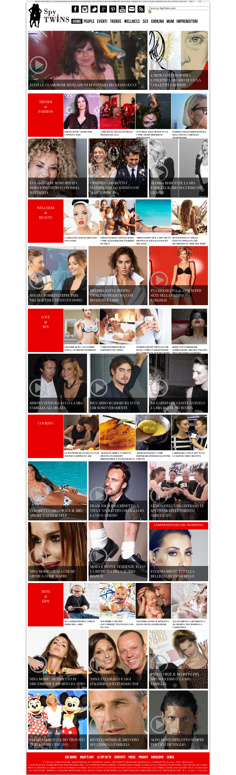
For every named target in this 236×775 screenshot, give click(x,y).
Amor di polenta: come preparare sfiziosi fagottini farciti (153, 456)
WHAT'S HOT (87, 757)
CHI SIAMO (71, 757)
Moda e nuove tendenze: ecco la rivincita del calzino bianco (117, 571)
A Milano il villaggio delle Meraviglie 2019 (116, 133)
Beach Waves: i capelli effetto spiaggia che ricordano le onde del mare (189, 240)
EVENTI (102, 22)
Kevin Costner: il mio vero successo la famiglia (114, 742)
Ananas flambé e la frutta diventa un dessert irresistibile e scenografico (117, 456)
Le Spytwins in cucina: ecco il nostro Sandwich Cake (82, 454)
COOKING (157, 22)
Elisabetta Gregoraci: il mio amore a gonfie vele (56, 513)
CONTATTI (119, 757)
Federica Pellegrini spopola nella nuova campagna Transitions (189, 134)
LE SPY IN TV (104, 757)
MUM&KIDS (45, 596)
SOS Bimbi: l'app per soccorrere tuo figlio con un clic (116, 624)
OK (200, 1)
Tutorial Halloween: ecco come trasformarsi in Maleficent (152, 134)
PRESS (132, 757)
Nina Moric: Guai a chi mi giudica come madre (52, 573)
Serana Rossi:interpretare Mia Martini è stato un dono (56, 297)
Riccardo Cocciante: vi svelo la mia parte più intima (178, 405)
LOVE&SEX (45, 322)
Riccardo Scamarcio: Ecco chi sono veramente (115, 405)
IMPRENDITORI (187, 22)
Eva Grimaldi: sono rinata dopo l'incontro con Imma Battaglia (54, 187)
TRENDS (116, 22)
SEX (145, 22)
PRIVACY (143, 757)
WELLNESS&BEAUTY (45, 212)
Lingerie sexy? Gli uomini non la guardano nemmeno (80, 348)
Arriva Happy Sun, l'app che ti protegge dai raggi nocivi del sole (153, 240)
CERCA (170, 757)
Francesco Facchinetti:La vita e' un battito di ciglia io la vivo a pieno (117, 510)
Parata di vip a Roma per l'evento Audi (78, 133)
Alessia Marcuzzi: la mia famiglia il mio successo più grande (177, 187)
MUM (170, 22)
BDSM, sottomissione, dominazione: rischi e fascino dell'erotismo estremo (189, 350)
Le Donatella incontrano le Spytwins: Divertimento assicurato (177, 510)
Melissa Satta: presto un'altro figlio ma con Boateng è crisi (111, 295)
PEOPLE (89, 22)
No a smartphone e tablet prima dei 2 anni (80, 623)
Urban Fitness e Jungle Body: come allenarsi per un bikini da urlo (117, 240)
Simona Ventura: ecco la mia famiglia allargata (56, 405)
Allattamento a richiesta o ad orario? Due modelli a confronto (188, 624)
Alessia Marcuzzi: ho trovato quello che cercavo (57, 742)
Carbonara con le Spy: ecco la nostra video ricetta (188, 454)
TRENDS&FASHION (45, 106)
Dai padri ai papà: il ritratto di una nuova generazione (152, 623)
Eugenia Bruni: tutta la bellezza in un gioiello (173, 573)
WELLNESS (132, 22)
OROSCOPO (157, 757)
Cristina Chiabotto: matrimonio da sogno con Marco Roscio (114, 187)
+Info (191, 1)
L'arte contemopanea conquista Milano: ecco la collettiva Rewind (176, 80)
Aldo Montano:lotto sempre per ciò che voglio (177, 742)
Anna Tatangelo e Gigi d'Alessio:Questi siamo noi (114, 681)
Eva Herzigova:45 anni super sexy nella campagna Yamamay (176, 295)
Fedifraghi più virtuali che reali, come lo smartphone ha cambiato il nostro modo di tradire (153, 351)
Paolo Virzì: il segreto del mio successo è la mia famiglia (175, 679)
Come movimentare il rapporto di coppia (112, 348)
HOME (77, 22)
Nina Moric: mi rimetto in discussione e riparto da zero (57, 681)
